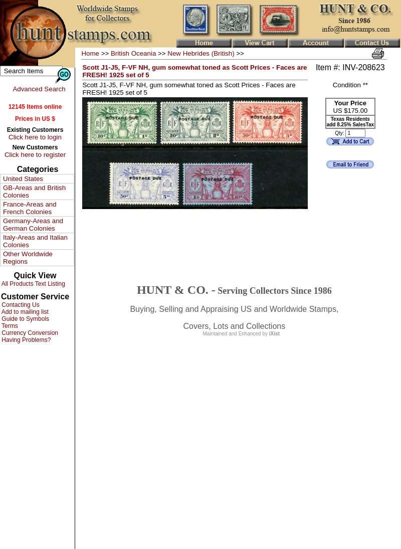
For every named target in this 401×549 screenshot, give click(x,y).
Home (90, 53)
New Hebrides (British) (200, 53)
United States (23, 178)
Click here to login (35, 137)
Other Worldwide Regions (28, 257)
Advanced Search (39, 89)
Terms (9, 325)
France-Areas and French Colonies (30, 208)
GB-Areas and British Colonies (34, 191)
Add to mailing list (24, 311)
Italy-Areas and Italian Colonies (35, 241)
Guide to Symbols (24, 318)
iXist (274, 333)
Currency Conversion (29, 332)
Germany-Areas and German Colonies (33, 224)
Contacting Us (20, 304)
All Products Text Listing (32, 283)
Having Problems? (25, 339)
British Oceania (133, 53)
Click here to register (35, 154)
